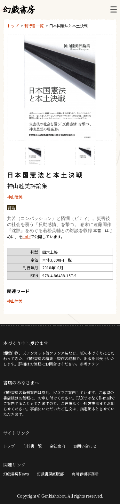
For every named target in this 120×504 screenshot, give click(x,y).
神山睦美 (14, 196)
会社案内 (57, 446)
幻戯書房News (16, 473)
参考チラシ (89, 363)
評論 (11, 207)
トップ (13, 25)
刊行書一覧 (34, 25)
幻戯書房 (19, 9)
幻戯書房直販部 (50, 473)
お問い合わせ (84, 446)
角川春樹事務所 (85, 473)
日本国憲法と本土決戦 (68, 25)
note (26, 236)
